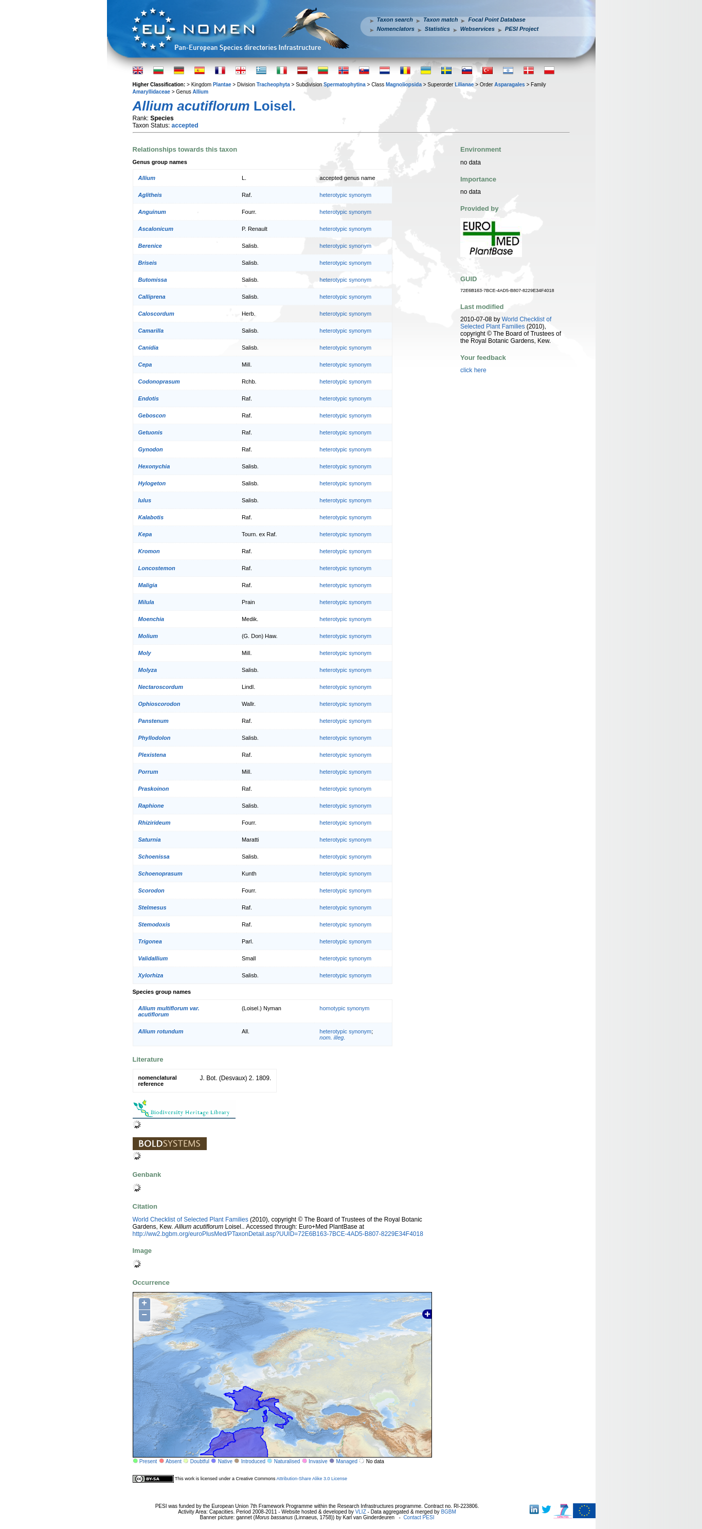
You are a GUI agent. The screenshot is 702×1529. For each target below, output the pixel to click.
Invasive (318, 1461)
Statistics (437, 29)
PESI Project (521, 29)
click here (473, 370)
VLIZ (360, 1512)
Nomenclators (396, 29)
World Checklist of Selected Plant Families (190, 1219)
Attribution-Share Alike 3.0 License (311, 1478)
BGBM (448, 1512)
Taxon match (440, 19)
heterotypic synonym (345, 195)
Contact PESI (418, 1517)
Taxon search (395, 19)
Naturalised (287, 1461)
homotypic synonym (344, 1008)
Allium (201, 92)
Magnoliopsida (404, 84)
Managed (346, 1461)
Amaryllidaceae (151, 92)
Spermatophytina (344, 84)
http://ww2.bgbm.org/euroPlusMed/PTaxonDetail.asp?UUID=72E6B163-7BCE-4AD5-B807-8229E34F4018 (278, 1233)
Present (148, 1461)
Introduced (253, 1461)
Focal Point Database (496, 19)
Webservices (477, 29)
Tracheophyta (273, 84)
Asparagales (509, 84)
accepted (185, 125)
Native (225, 1461)
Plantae (222, 84)
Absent (174, 1461)
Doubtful (199, 1461)
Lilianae (464, 84)
